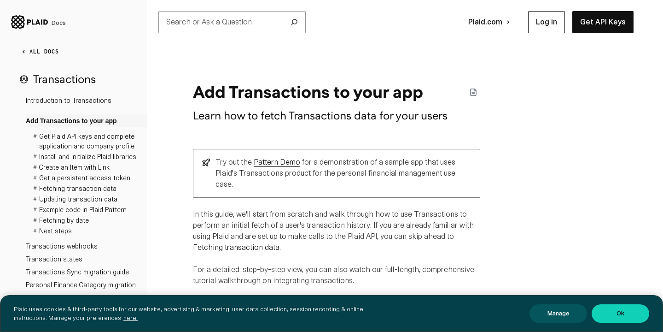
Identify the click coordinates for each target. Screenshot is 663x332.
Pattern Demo (277, 162)
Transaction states (54, 259)
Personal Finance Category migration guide (81, 291)
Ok (620, 313)
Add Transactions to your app (71, 121)
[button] (546, 22)
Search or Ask (232, 22)
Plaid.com (490, 22)
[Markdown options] (473, 92)
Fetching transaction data (236, 247)
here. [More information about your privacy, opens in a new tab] (130, 317)
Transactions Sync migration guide (77, 272)
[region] (331, 313)
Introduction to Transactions (68, 100)
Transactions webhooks (62, 246)
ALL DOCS (38, 51)
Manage (558, 313)
